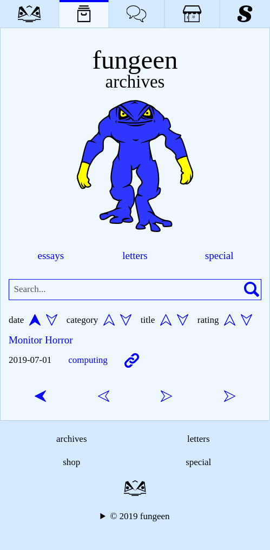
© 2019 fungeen (139, 516)
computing (88, 360)
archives (71, 439)
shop (71, 462)
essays (51, 255)
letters (134, 255)
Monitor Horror (41, 340)
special (219, 255)
